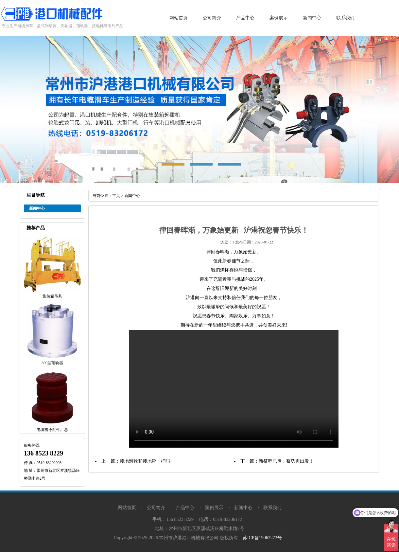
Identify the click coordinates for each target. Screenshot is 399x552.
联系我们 (345, 17)
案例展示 (278, 17)
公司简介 (212, 17)
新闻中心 (312, 17)
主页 (116, 195)
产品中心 (245, 17)
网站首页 (178, 17)
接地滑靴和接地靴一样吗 (145, 461)
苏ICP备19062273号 (262, 537)
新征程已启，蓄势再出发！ (286, 461)
